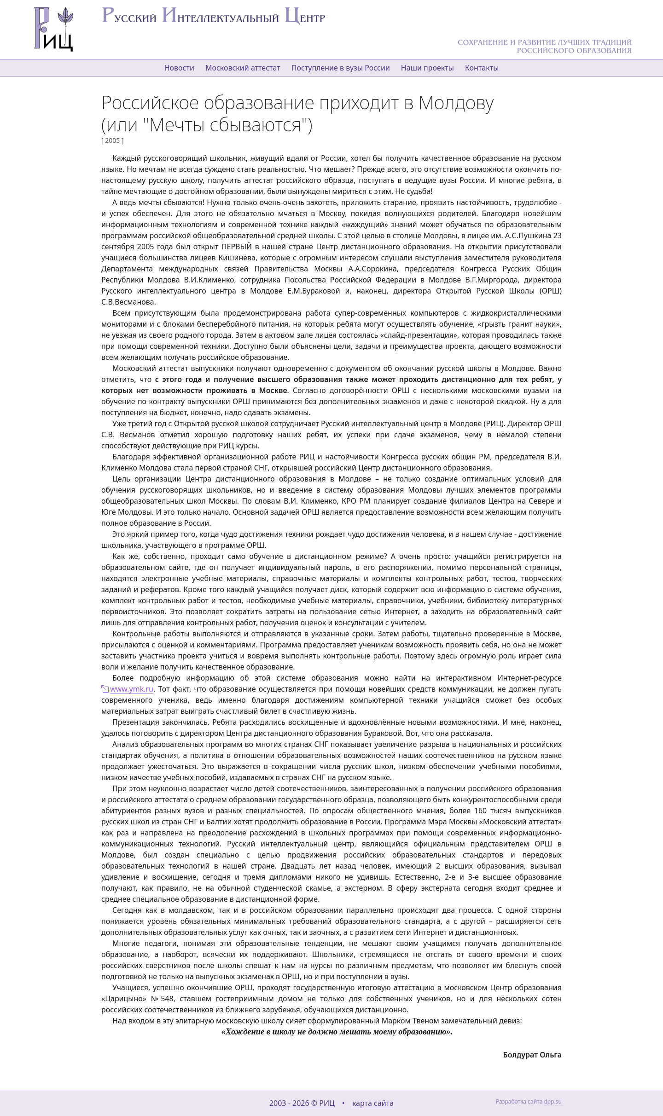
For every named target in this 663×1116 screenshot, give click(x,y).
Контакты (482, 68)
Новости (179, 68)
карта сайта (373, 1103)
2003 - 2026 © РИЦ (302, 1103)
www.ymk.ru (131, 689)
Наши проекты (427, 68)
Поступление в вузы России (340, 68)
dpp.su (553, 1101)
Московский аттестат (242, 68)
